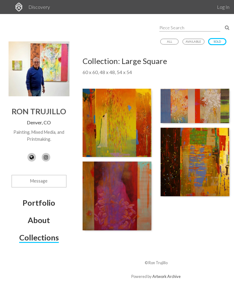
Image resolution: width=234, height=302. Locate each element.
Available (193, 41)
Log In (223, 7)
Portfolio (39, 202)
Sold (217, 41)
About (39, 220)
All (169, 41)
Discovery (39, 7)
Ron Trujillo (39, 111)
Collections (39, 237)
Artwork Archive (166, 276)
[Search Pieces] (227, 27)
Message (39, 180)
